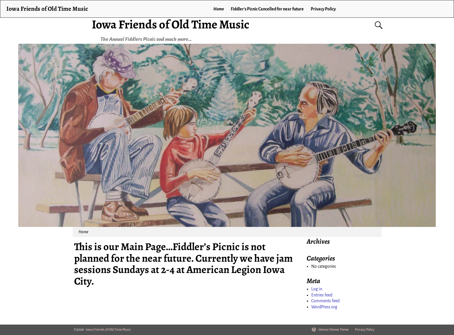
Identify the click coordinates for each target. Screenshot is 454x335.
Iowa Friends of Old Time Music (170, 24)
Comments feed (325, 300)
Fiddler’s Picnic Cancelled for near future (267, 9)
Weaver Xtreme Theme (333, 330)
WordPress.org (324, 307)
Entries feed (321, 295)
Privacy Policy (323, 9)
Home (218, 9)
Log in (316, 289)
